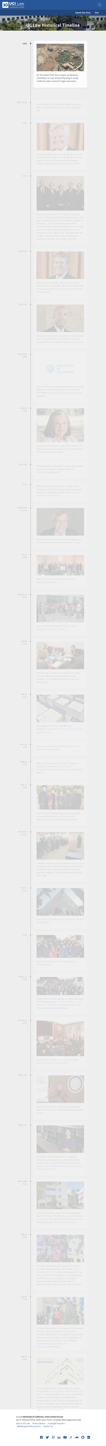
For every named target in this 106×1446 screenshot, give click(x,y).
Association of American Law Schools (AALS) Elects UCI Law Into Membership (58, 1063)
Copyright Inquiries (56, 1423)
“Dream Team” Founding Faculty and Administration (56, 582)
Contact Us (48, 1426)
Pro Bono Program (57, 674)
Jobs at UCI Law (23, 1423)
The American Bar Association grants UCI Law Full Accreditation (60, 923)
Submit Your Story (83, 12)
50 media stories (44, 1220)
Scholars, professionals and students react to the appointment (60, 1169)
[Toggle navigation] (100, 5)
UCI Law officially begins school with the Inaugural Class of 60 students (56, 629)
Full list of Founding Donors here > (58, 496)
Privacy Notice (38, 1423)
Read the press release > (66, 1224)
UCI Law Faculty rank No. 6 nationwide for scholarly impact (56, 965)
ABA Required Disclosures (29, 1426)
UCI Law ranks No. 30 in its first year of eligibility (59, 1005)
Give (97, 12)
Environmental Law (59, 771)
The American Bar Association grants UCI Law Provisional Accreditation (58, 749)
